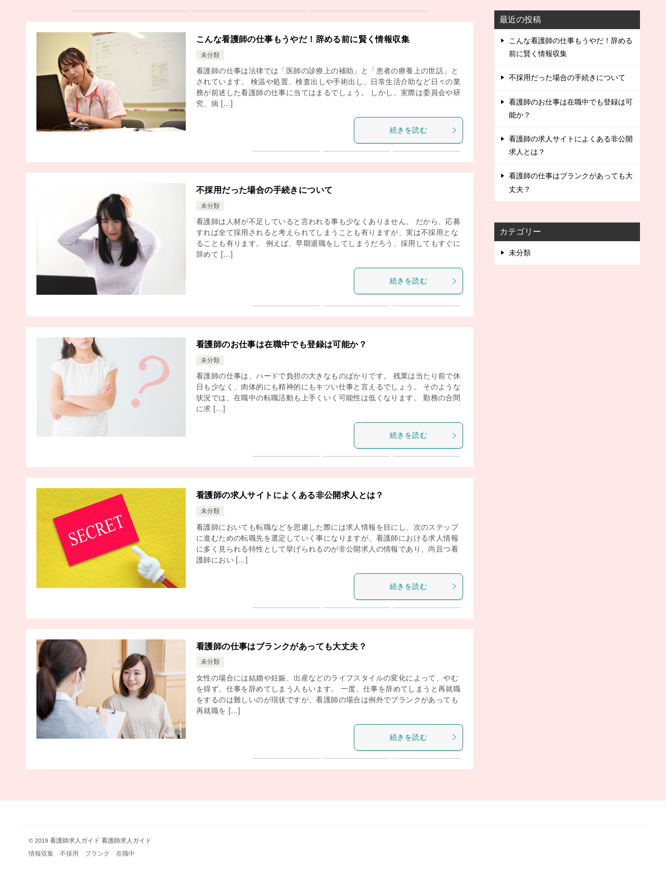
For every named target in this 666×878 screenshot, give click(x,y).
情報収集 (41, 853)
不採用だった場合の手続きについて (264, 190)
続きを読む (423, 130)
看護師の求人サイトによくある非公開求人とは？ (290, 495)
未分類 (210, 55)
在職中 (125, 853)
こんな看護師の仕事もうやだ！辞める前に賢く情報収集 (302, 39)
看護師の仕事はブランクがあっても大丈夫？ (281, 646)
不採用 (69, 853)
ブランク (97, 853)
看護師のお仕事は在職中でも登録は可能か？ (281, 344)
